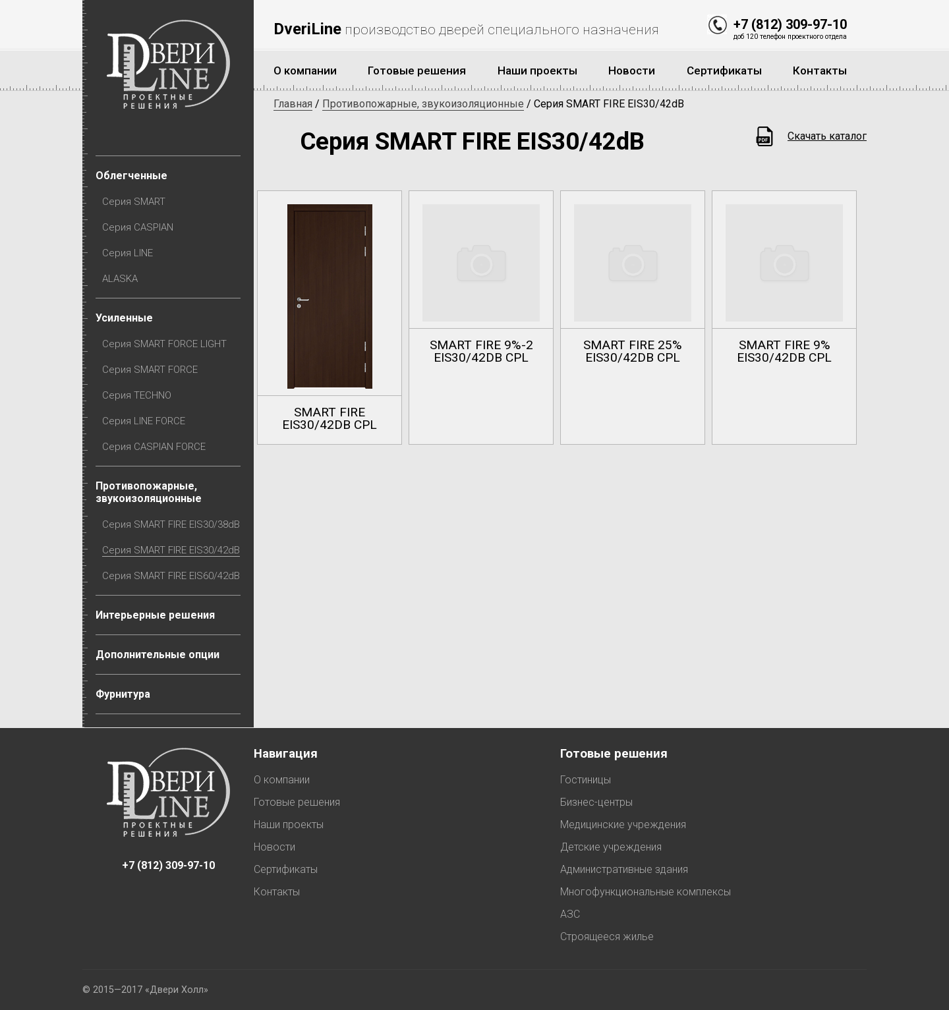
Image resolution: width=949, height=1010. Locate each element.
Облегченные (131, 175)
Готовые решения (297, 802)
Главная (292, 104)
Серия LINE (127, 253)
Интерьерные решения (155, 615)
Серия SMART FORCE (150, 370)
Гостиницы (585, 779)
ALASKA (120, 279)
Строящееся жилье (607, 936)
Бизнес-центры (596, 802)
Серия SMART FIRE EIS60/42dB (171, 576)
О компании (282, 779)
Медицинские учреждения (623, 824)
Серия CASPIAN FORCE (154, 447)
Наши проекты (289, 824)
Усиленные (124, 318)
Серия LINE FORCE (143, 421)
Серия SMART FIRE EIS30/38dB (171, 524)
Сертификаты (286, 869)
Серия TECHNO (136, 395)
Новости (274, 847)
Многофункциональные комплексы (645, 891)
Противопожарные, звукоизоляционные (149, 492)
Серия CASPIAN (137, 227)
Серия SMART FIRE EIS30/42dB (171, 550)
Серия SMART (133, 202)
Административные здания (624, 869)
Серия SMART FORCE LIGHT (164, 344)
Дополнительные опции (157, 654)
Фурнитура (123, 694)
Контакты (277, 891)
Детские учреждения (611, 847)
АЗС (570, 914)
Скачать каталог (827, 136)
